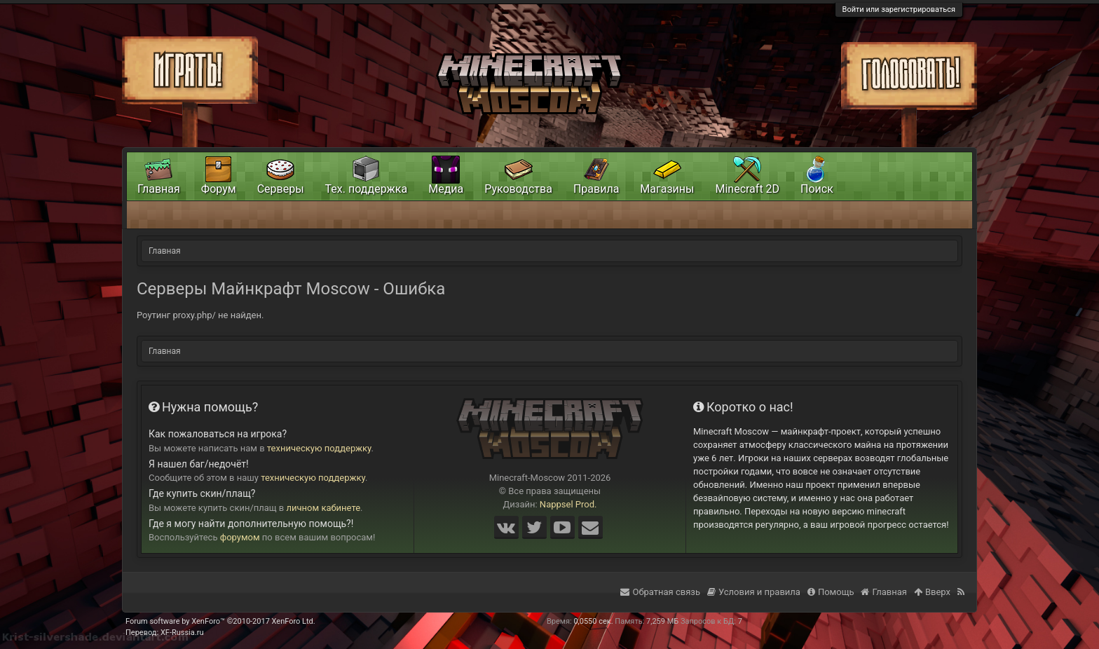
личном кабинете (324, 508)
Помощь (830, 592)
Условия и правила (753, 592)
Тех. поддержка (366, 189)
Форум (218, 189)
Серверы (280, 189)
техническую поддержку (319, 448)
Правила (596, 189)
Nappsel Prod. (568, 504)
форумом (240, 537)
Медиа (445, 189)
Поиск (816, 189)
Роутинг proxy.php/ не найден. (200, 315)
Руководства (518, 189)
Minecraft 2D (747, 189)
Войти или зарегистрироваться (898, 9)
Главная (158, 189)
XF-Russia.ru (182, 632)
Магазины (667, 189)
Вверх (932, 592)
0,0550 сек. (593, 621)
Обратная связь (660, 592)
